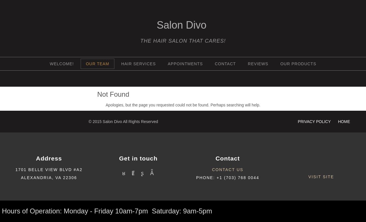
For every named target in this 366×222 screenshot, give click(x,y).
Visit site (321, 177)
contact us (227, 169)
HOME (344, 121)
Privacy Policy (315, 121)
